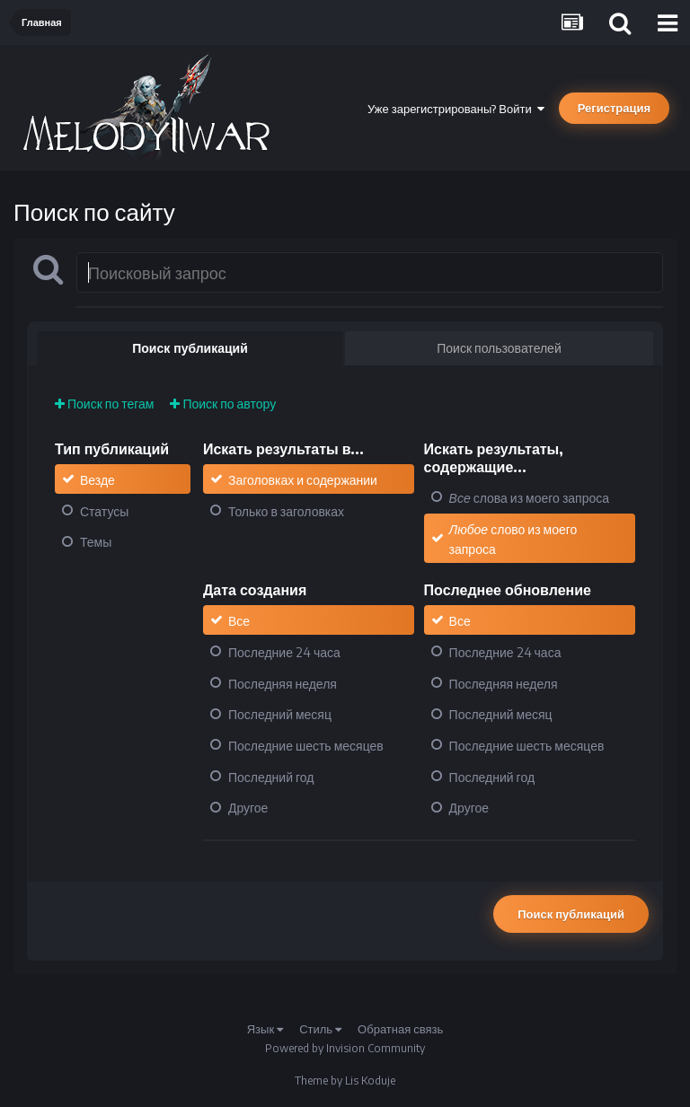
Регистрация (614, 108)
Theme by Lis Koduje (345, 1080)
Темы (95, 541)
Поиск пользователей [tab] (499, 348)
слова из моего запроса (529, 497)
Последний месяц (280, 714)
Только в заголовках (286, 510)
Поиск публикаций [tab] (190, 348)
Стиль (320, 1029)
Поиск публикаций (571, 914)
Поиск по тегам (104, 403)
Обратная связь (400, 1029)
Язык (265, 1029)
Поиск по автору (223, 403)
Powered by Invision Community (345, 1048)
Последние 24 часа (284, 652)
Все (239, 620)
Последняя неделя (282, 682)
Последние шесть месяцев (306, 745)
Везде (97, 480)
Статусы (104, 510)
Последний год (271, 776)
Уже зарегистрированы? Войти (455, 108)
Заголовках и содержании (302, 480)
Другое (248, 807)
